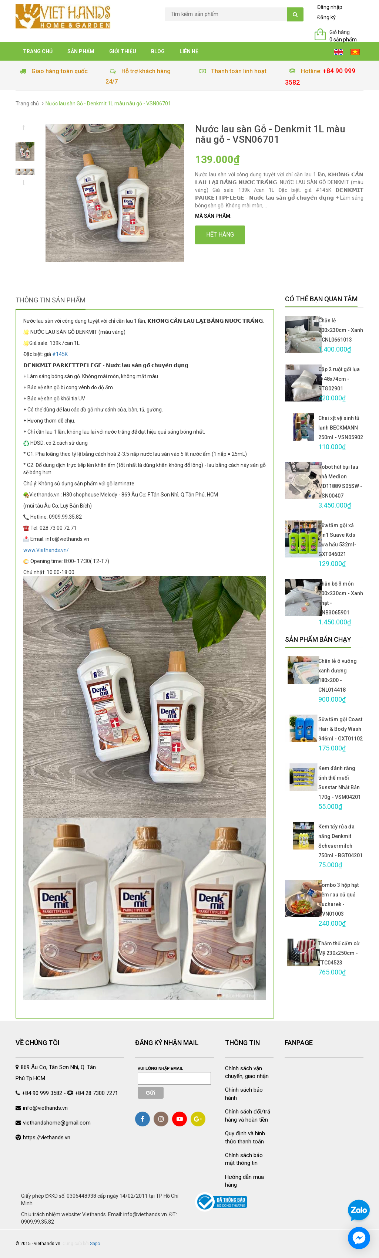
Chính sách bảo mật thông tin (244, 1159)
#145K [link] (60, 354)
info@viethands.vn (45, 1108)
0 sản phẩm (343, 40)
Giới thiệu (122, 51)
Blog (158, 51)
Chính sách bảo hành (244, 1093)
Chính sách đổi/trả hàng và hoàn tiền (247, 1115)
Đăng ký (326, 17)
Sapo (95, 1243)
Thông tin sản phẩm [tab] (50, 300)
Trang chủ (38, 51)
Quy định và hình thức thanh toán (245, 1137)
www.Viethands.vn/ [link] (46, 550)
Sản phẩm (80, 51)
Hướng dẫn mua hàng (244, 1181)
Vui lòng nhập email (161, 1068)
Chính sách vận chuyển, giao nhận (247, 1072)
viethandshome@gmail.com (57, 1122)
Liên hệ (189, 51)
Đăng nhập (329, 7)
